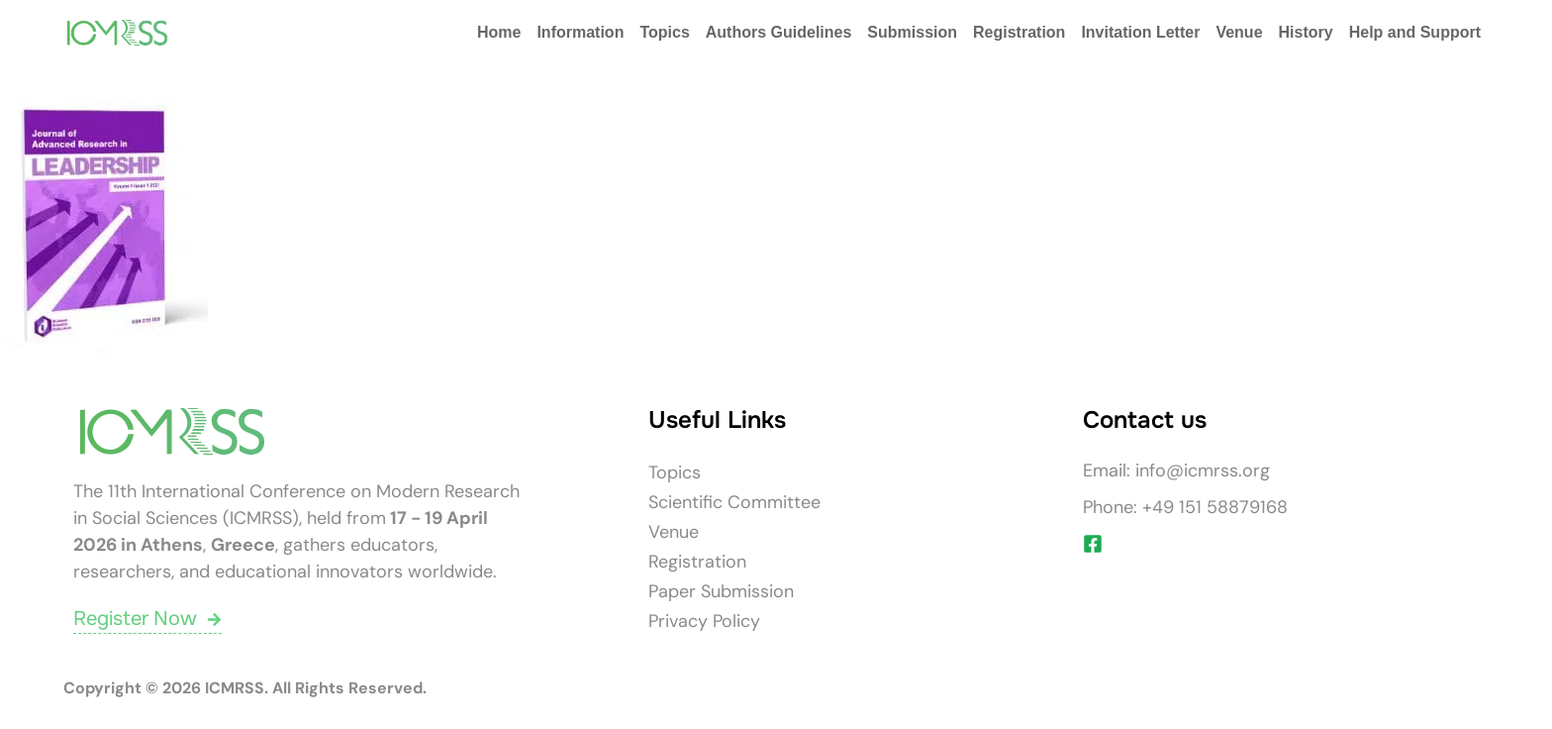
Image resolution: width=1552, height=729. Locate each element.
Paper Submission (721, 591)
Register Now (147, 618)
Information (580, 32)
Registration (1019, 32)
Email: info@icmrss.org (1176, 470)
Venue (1238, 32)
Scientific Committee (734, 502)
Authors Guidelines (779, 32)
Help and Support (1415, 32)
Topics (664, 32)
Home (499, 32)
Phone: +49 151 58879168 (1185, 507)
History (1306, 32)
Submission (912, 32)
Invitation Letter (1140, 32)
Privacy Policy (704, 621)
